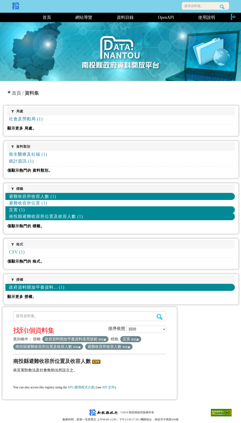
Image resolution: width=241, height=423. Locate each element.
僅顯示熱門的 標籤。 (25, 226)
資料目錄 (125, 17)
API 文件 (108, 387)
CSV (96, 361)
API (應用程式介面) (81, 387)
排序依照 (116, 328)
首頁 (47, 17)
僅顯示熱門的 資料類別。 (29, 170)
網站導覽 (83, 17)
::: (16, 17)
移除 (102, 339)
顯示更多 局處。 (21, 128)
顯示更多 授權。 (21, 297)
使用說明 (206, 17)
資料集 (32, 93)
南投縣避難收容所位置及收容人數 (52, 361)
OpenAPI (166, 17)
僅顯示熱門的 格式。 (25, 261)
